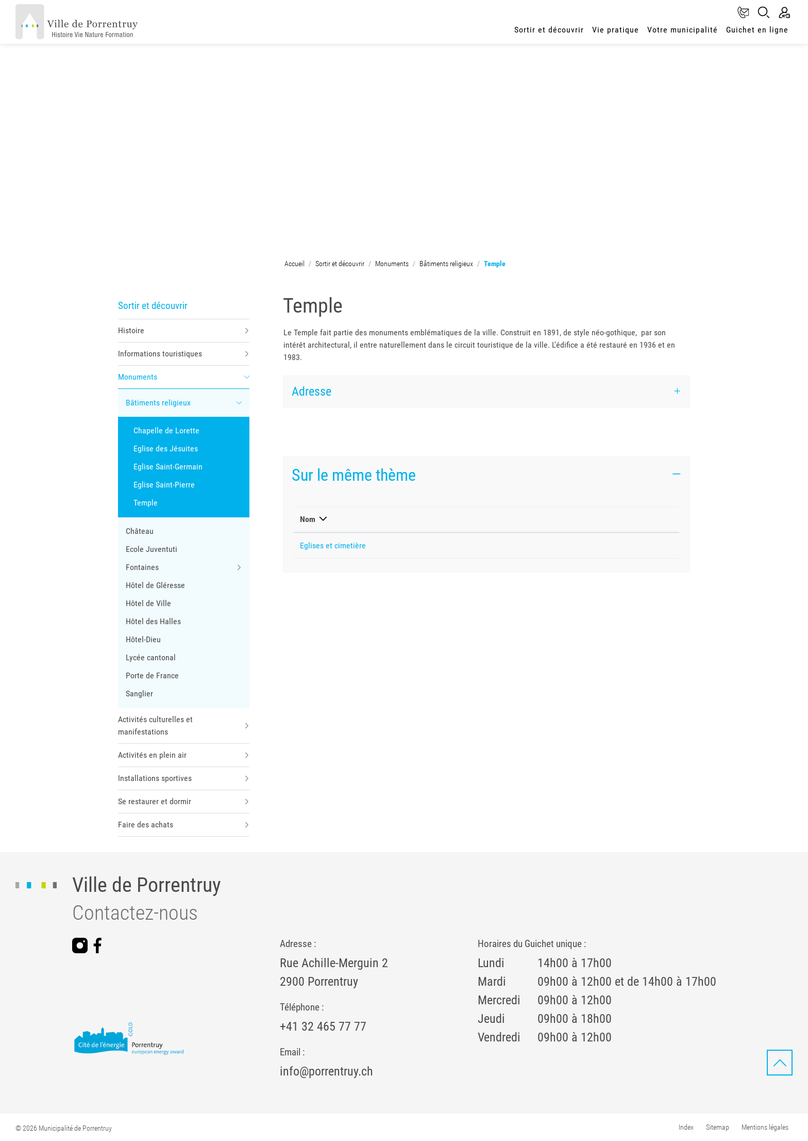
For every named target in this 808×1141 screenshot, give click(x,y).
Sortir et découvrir (549, 30)
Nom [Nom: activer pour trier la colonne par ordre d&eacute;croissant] (307, 519)
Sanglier (139, 693)
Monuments (137, 377)
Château (140, 531)
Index (686, 1127)
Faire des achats (145, 824)
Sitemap (717, 1127)
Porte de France (152, 675)
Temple (148, 505)
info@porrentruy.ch (326, 1071)
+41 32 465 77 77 (323, 1026)
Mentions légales (765, 1127)
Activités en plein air (152, 755)
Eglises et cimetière (333, 545)
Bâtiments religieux (158, 403)
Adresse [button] (311, 391)
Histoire (131, 330)
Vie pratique (615, 30)
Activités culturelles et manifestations (155, 725)
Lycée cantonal (151, 657)
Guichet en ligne (757, 30)
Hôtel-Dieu (143, 639)
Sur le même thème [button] (354, 475)
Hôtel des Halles (153, 621)
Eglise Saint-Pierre (164, 485)
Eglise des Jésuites (165, 448)
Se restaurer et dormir (154, 801)
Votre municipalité (682, 30)
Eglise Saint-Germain (168, 466)
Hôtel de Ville (148, 603)
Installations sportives (155, 778)
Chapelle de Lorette (166, 430)
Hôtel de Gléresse (155, 585)
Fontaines (142, 567)
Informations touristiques (160, 353)
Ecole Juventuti (151, 549)
